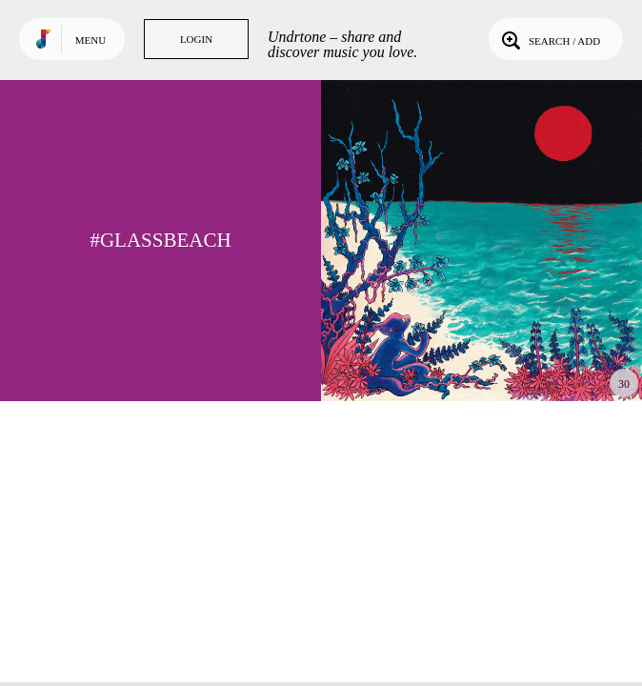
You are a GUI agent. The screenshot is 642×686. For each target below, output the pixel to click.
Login (196, 39)
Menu (90, 40)
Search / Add (549, 39)
